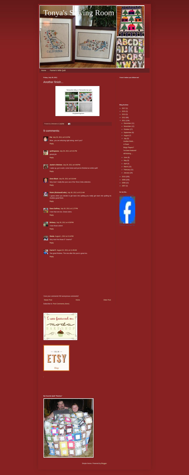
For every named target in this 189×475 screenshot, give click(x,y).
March (126, 167)
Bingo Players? (128, 147)
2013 (124, 114)
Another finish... (128, 141)
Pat (51, 137)
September (128, 132)
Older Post (107, 300)
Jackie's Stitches (56, 165)
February (127, 170)
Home (43, 70)
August (126, 135)
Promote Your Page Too (127, 225)
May (125, 160)
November (128, 126)
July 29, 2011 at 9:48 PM (71, 165)
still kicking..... (128, 153)
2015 (124, 111)
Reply (52, 144)
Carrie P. (53, 250)
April (125, 164)
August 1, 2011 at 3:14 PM (64, 236)
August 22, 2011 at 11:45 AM (67, 250)
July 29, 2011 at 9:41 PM (68, 151)
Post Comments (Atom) (61, 304)
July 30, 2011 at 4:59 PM (65, 222)
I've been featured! (129, 150)
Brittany (53, 222)
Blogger (104, 463)
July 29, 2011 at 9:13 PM (61, 137)
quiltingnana (54, 151)
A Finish (126, 144)
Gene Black (54, 179)
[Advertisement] (91, 385)
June (126, 157)
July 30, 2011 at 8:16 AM (67, 179)
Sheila (52, 236)
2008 (124, 183)
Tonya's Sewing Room (78, 12)
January (127, 173)
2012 (124, 117)
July (125, 138)
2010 (124, 177)
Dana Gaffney (55, 208)
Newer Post (48, 300)
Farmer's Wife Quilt (57, 70)
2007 (124, 186)
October (127, 129)
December (128, 123)
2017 (124, 108)
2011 (124, 120)
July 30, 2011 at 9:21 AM (76, 192)
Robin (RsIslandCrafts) (58, 192)
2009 (124, 180)
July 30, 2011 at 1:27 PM (69, 208)
